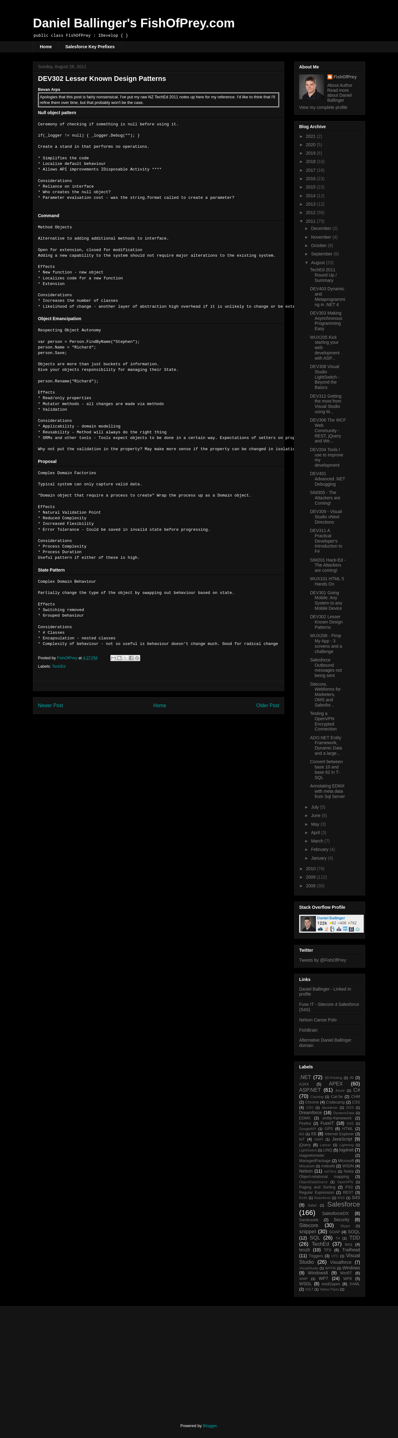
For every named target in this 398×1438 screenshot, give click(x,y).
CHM (355, 1097)
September (322, 253)
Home (46, 46)
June (316, 815)
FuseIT (327, 1123)
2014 (311, 195)
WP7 (323, 1278)
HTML (347, 1129)
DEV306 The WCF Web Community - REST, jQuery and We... (328, 430)
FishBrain (308, 1030)
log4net (346, 1149)
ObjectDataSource (313, 1182)
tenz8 (304, 1249)
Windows (351, 1267)
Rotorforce (322, 1198)
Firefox (305, 1123)
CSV (309, 1107)
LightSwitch (308, 1150)
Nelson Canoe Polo (318, 1019)
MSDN (348, 1166)
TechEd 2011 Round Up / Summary (323, 275)
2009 (311, 877)
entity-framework (337, 1118)
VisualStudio (308, 1268)
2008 (311, 885)
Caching (317, 1097)
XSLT (309, 1289)
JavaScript (342, 1139)
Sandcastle (308, 1220)
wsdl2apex (331, 1284)
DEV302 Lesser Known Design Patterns (326, 622)
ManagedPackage (315, 1161)
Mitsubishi (307, 1166)
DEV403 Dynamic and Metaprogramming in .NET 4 (327, 296)
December (321, 228)
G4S (350, 1123)
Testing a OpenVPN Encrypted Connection (323, 721)
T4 (338, 1238)
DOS (350, 1107)
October (319, 245)
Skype (345, 1226)
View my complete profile (323, 107)
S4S (356, 1197)
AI (352, 1078)
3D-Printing (333, 1078)
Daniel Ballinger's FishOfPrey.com (134, 23)
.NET (305, 1077)
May (315, 824)
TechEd (58, 666)
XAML (354, 1284)
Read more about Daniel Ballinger (339, 95)
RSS (341, 1198)
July (315, 807)
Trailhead (351, 1249)
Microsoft (346, 1161)
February (320, 849)
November (321, 237)
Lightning (347, 1145)
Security (341, 1219)
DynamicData (343, 1113)
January (319, 858)
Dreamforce (310, 1112)
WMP (303, 1279)
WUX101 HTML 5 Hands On (327, 581)
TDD (354, 1238)
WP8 (347, 1279)
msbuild (328, 1166)
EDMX (304, 1118)
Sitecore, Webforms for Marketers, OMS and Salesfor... (325, 694)
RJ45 (303, 1198)
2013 (311, 204)
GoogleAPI (307, 1129)
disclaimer (329, 1107)
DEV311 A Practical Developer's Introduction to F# (326, 541)
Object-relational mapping (324, 1176)
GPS (329, 1129)
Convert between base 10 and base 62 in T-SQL (326, 769)
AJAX (304, 1084)
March (317, 840)
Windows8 (318, 1272)
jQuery (305, 1145)
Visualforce (341, 1262)
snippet (307, 1232)
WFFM (330, 1268)
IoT (302, 1139)
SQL (315, 1238)
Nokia (349, 1171)
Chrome (312, 1102)
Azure (340, 1090)
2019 (311, 153)
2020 (311, 144)
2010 (311, 868)
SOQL (354, 1231)
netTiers (330, 1171)
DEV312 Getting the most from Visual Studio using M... (325, 404)
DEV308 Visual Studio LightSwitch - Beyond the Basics (325, 377)
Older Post (267, 705)
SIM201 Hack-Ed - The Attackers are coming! (327, 565)
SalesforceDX (335, 1213)
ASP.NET (310, 1090)
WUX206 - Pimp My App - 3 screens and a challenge (326, 643)
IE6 (301, 1134)
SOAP (334, 1232)
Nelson (306, 1171)
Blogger (209, 1425)
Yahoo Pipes (329, 1289)
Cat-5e (337, 1097)
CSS (356, 1102)
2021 (311, 136)
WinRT (346, 1273)
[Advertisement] (85, 1359)
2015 (311, 186)
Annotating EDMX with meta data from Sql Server (327, 791)
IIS (313, 1133)
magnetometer (311, 1155)
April (316, 832)
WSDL (305, 1283)
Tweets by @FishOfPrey (322, 960)
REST (348, 1192)
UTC (334, 1256)
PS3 (349, 1187)
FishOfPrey (345, 76)
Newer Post (50, 705)
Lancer (325, 1145)
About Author (340, 85)
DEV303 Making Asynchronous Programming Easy (326, 320)
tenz (348, 1244)
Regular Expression (316, 1192)
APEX (336, 1084)
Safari (312, 1205)
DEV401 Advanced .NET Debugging (327, 479)
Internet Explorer (339, 1134)
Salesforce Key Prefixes (90, 46)
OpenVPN (345, 1182)
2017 (311, 170)
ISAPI (318, 1139)
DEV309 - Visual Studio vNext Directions (326, 517)
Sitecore (308, 1225)
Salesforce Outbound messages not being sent (326, 667)
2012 (311, 212)
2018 (311, 161)
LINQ (327, 1150)
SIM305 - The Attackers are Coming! (325, 498)
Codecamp (335, 1102)
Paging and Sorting (317, 1187)
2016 (311, 178)
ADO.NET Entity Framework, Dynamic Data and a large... (326, 745)
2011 (311, 221)
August (318, 262)
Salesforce (343, 1204)
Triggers (316, 1256)
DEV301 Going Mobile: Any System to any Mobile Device (326, 600)
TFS (327, 1250)
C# (357, 1090)
